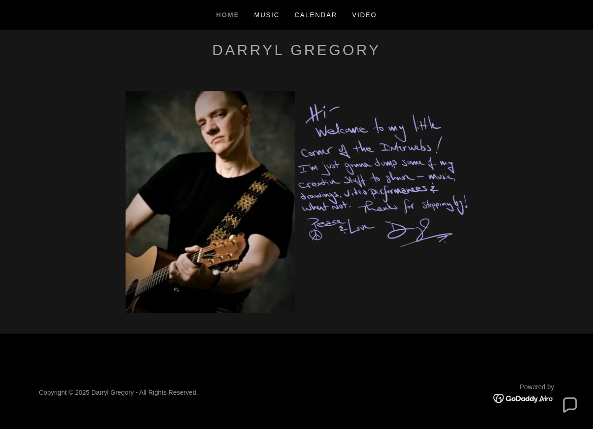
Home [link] (228, 15)
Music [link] (267, 15)
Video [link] (364, 15)
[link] (523, 398)
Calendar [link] (316, 15)
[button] (569, 405)
